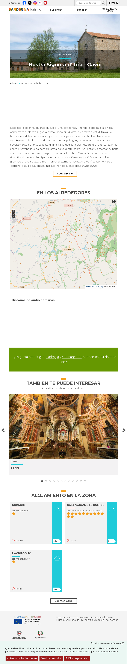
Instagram (35, 2)
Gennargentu (72, 357)
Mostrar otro (63, 601)
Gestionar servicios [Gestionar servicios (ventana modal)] (51, 658)
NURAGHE (19, 504)
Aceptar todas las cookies (22, 658)
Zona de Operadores (92, 617)
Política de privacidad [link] (76, 658)
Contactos (112, 620)
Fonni (15, 467)
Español (113, 3)
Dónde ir (82, 10)
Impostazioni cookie (92, 620)
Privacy (110, 617)
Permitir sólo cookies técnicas (109, 643)
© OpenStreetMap (95, 286)
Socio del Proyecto (67, 617)
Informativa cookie (68, 620)
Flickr (40, 2)
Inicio (13, 83)
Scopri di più (65, 174)
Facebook (24, 2)
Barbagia (52, 357)
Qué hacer (56, 10)
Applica (103, 3)
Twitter (30, 2)
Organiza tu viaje (109, 10)
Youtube (45, 2)
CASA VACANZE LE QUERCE (85, 504)
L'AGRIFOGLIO (21, 553)
